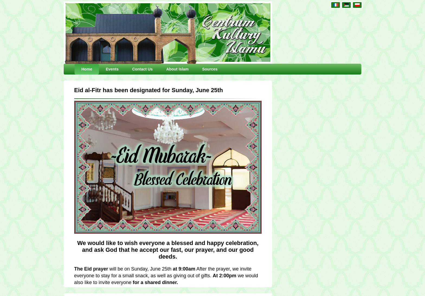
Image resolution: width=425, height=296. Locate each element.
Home (86, 69)
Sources (210, 69)
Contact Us (142, 69)
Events (112, 69)
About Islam (177, 69)
